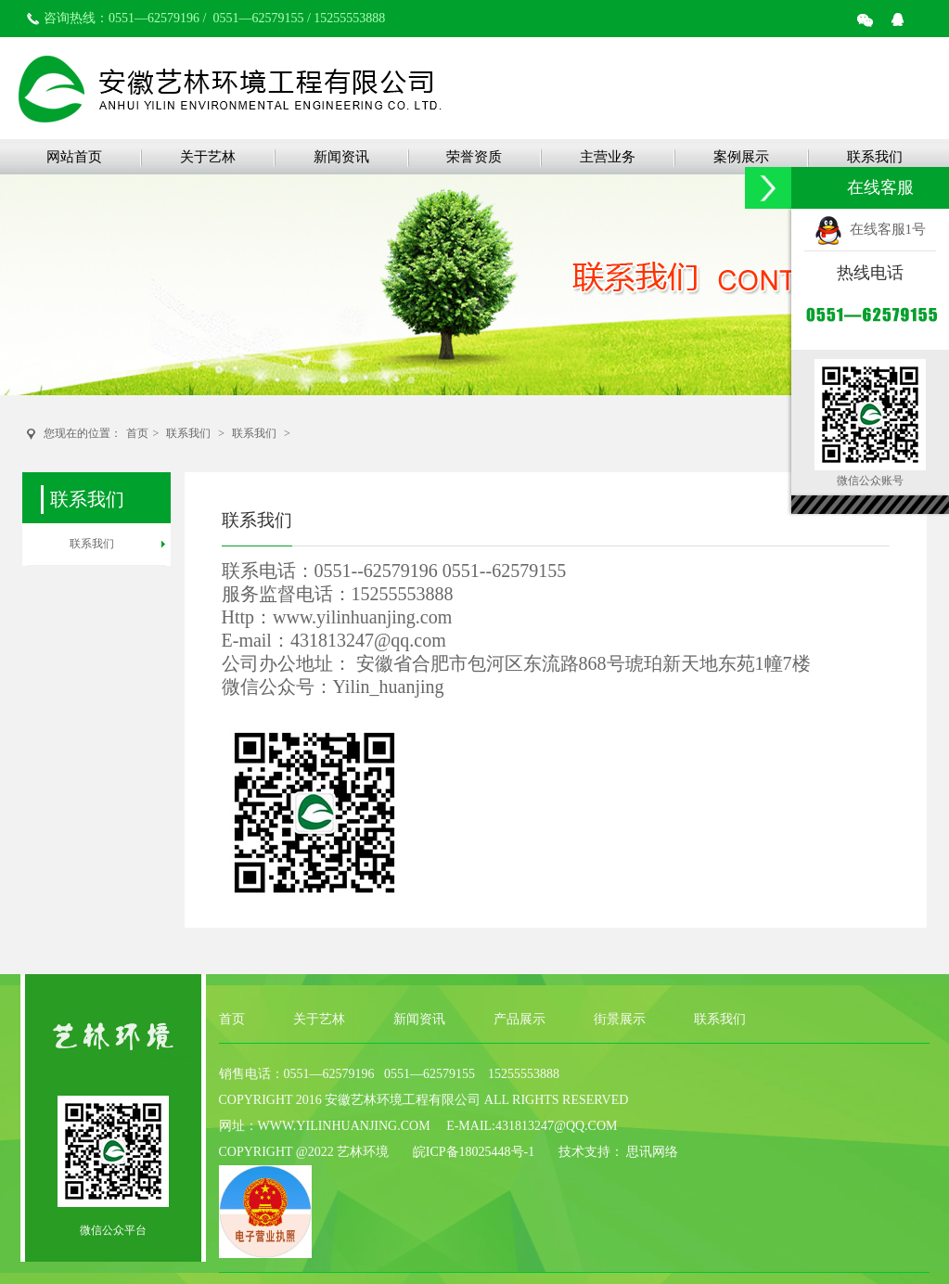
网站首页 (74, 156)
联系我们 (875, 156)
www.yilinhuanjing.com (362, 617)
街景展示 (620, 1019)
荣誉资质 (474, 156)
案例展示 (741, 156)
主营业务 (607, 156)
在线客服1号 (870, 229)
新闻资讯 (341, 156)
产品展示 (519, 1019)
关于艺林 (208, 156)
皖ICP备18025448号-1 (473, 1152)
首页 (137, 433)
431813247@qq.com (368, 640)
